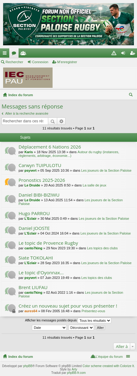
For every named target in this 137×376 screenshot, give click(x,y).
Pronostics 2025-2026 (42, 180)
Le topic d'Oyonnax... (41, 273)
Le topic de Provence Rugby (48, 243)
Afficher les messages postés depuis (68, 320)
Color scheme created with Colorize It (108, 366)
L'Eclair (30, 218)
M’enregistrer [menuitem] (134, 54)
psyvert (30, 170)
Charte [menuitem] (115, 54)
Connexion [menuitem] (124, 54)
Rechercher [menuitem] (131, 95)
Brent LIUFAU (33, 287)
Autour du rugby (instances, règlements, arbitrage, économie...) (69, 153)
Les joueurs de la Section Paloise (106, 170)
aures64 (30, 311)
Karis (28, 152)
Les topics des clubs (102, 248)
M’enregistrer (67, 62)
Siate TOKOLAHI (36, 258)
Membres (24, 54)
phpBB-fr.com (76, 372)
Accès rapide (5, 54)
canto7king (33, 248)
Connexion (40, 62)
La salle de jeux (94, 185)
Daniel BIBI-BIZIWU (39, 195)
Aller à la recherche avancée (26, 113)
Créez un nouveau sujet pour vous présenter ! (68, 306)
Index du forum (20, 95)
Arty (74, 369)
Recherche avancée (61, 121)
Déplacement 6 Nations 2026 (50, 147)
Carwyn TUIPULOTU (40, 165)
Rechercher (14, 62)
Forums (15, 54)
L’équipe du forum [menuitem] (109, 356)
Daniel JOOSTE (34, 228)
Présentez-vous (93, 311)
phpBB (27, 366)
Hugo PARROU (34, 213)
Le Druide (32, 185)
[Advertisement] (97, 78)
